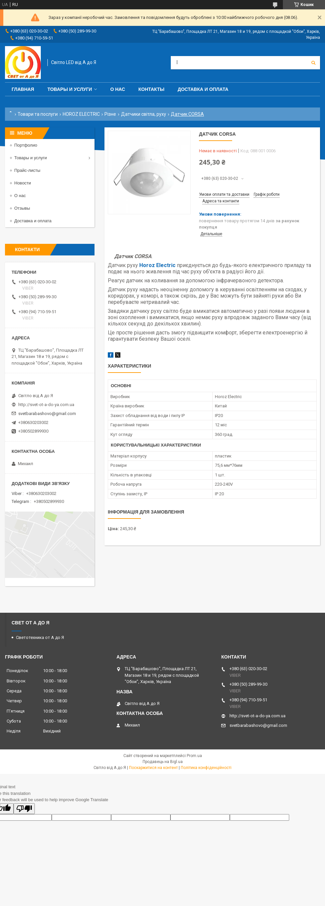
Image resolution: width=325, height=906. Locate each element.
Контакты (151, 89)
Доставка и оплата (203, 89)
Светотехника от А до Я (40, 637)
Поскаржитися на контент (153, 767)
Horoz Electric (157, 265)
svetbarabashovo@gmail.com (47, 413)
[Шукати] (313, 62)
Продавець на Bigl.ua (163, 761)
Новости (22, 182)
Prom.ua (194, 755)
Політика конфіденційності (206, 767)
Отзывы (22, 208)
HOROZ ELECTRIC (81, 114)
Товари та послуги (38, 114)
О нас (117, 89)
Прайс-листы (27, 170)
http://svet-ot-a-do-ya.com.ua (46, 404)
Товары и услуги (69, 89)
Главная (23, 89)
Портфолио (25, 145)
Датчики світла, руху (143, 114)
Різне (110, 114)
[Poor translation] (24, 808)
